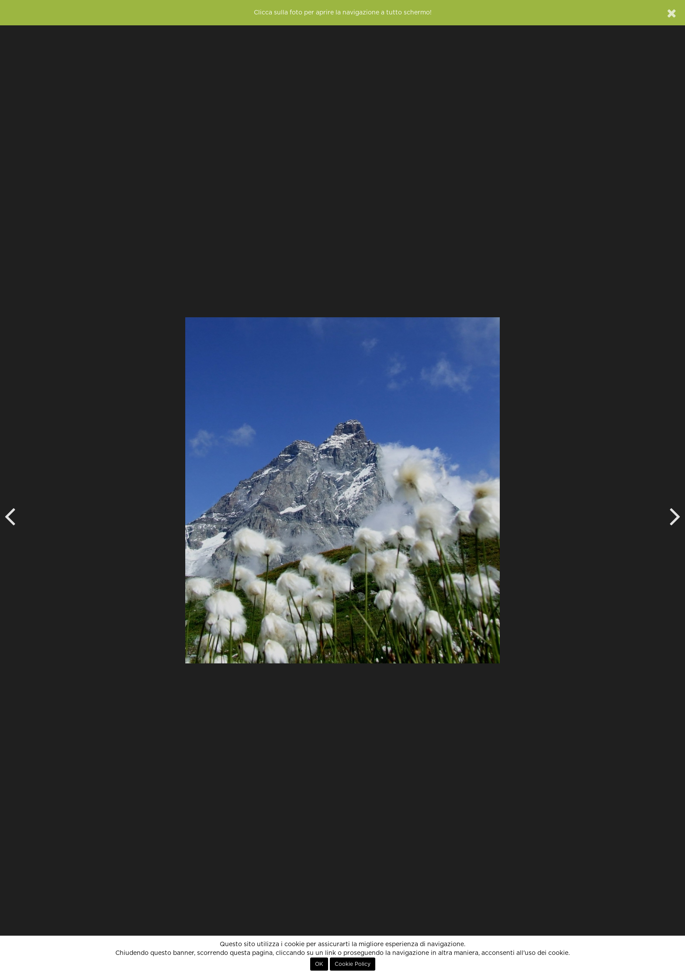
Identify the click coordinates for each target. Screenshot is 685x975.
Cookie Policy (352, 964)
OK (319, 964)
